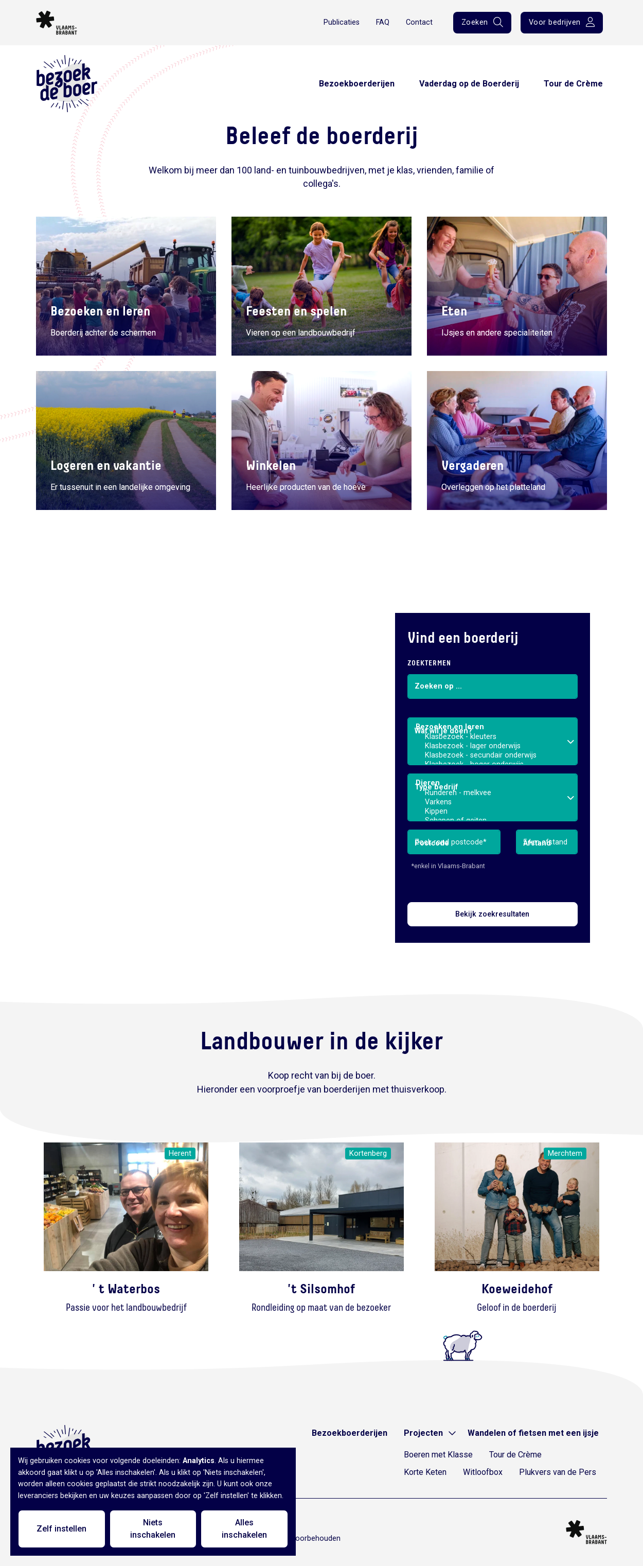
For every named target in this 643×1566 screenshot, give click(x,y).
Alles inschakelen (244, 1529)
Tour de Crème (573, 84)
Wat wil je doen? (443, 731)
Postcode (432, 843)
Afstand (537, 843)
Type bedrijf (436, 787)
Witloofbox (483, 1472)
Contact (419, 22)
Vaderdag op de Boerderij (469, 84)
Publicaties (342, 22)
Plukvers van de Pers (557, 1472)
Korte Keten (425, 1472)
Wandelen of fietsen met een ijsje (533, 1433)
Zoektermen (429, 663)
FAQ (382, 22)
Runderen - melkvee (493, 793)
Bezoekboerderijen (357, 84)
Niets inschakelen (152, 1529)
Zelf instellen (61, 1529)
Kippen (493, 811)
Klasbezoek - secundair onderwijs (493, 755)
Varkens (493, 802)
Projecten (423, 1433)
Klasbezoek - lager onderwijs (493, 746)
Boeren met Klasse (438, 1454)
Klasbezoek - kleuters (493, 737)
